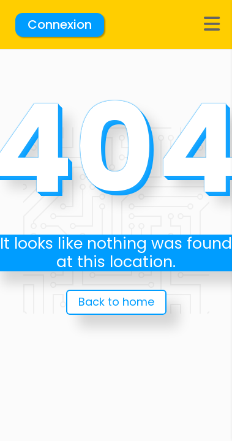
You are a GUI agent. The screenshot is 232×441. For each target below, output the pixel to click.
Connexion (60, 24)
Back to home (116, 301)
